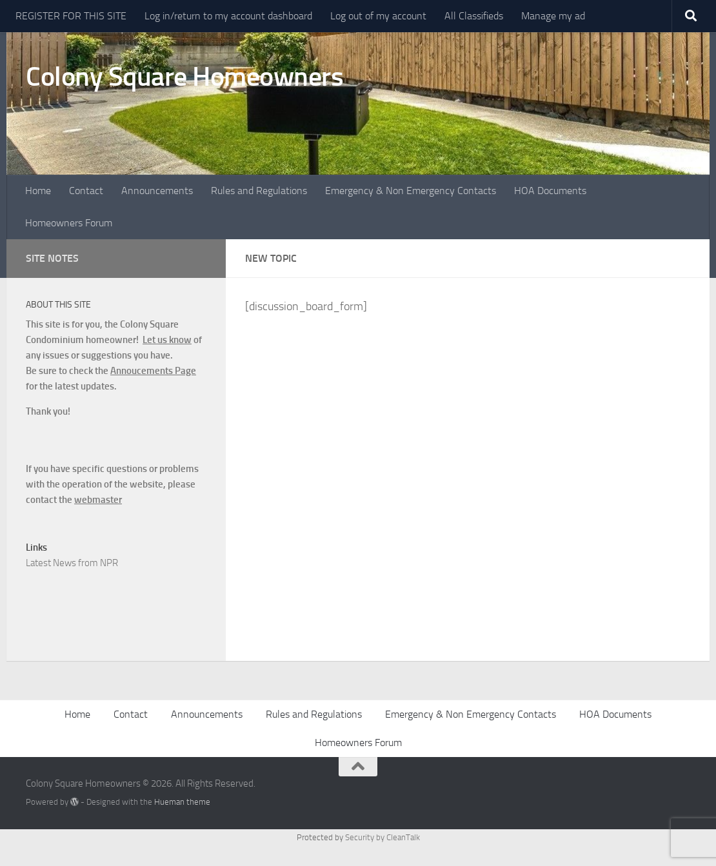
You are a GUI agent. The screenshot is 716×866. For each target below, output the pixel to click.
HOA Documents (550, 190)
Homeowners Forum (68, 223)
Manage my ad (553, 16)
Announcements (157, 190)
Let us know (167, 340)
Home (38, 190)
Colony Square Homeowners (184, 77)
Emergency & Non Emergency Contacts (410, 190)
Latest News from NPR (72, 563)
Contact (86, 190)
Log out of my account (378, 16)
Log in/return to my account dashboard (228, 16)
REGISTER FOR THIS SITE (70, 16)
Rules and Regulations (259, 190)
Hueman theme (182, 802)
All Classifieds (473, 16)
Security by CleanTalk (382, 837)
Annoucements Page (153, 371)
